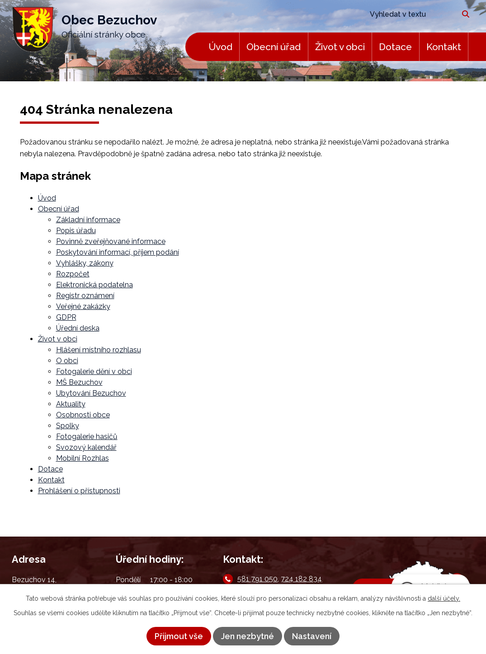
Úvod (220, 46)
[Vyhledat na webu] (409, 14)
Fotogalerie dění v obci (94, 371)
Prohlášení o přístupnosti (79, 490)
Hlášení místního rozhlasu (98, 350)
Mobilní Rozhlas (82, 458)
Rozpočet (73, 274)
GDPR (66, 317)
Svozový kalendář (86, 447)
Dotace (395, 46)
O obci (67, 360)
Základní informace (88, 219)
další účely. (444, 598)
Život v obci (340, 46)
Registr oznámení (85, 295)
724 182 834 (301, 579)
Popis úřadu (76, 230)
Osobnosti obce (83, 415)
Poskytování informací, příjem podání (117, 252)
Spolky (67, 425)
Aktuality (70, 404)
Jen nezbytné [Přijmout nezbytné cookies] (247, 636)
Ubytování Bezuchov (91, 393)
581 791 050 (257, 579)
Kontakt (443, 46)
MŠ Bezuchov (79, 382)
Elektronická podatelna (94, 284)
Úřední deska (77, 328)
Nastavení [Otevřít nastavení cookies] (311, 636)
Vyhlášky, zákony (84, 263)
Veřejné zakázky (83, 306)
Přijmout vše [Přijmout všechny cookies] (179, 636)
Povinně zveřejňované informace (110, 241)
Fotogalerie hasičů (87, 436)
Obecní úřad (273, 46)
